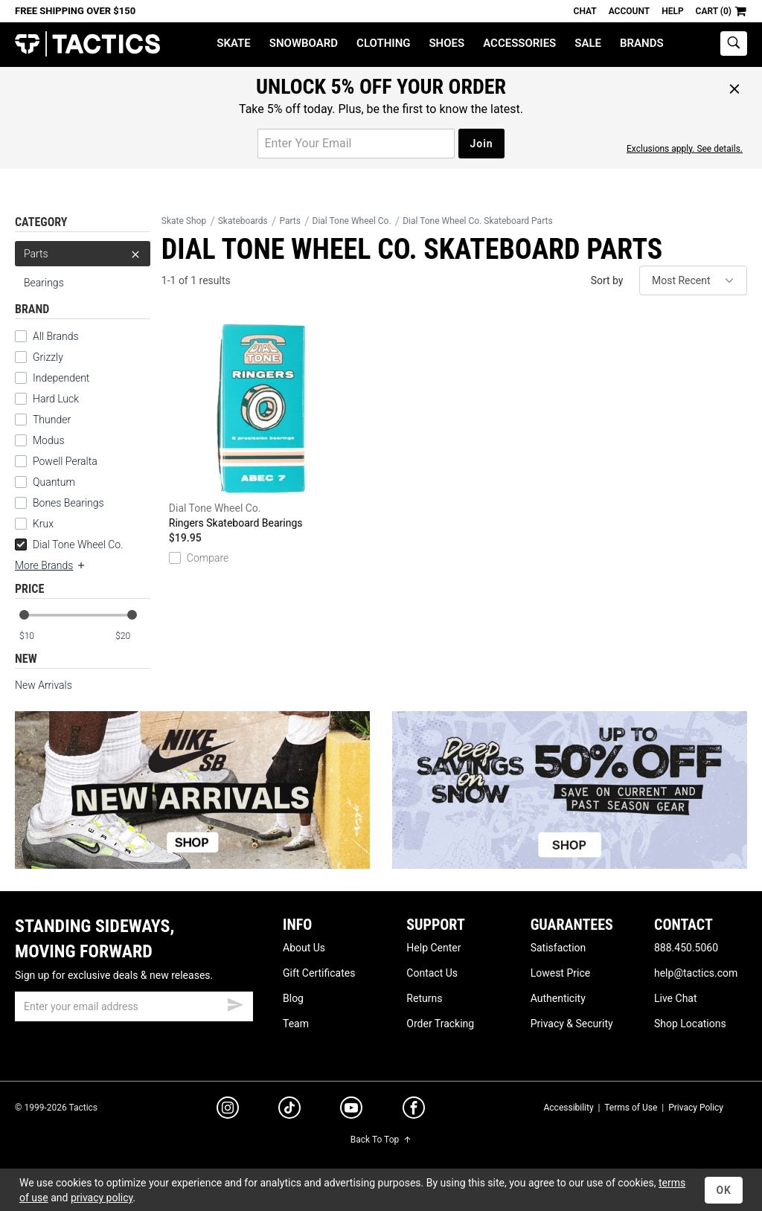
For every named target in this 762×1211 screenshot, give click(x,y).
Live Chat (675, 998)
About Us (304, 948)
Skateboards (243, 221)
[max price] (132, 636)
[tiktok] (289, 1110)
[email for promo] (356, 143)
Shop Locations (690, 1023)
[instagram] (228, 1110)
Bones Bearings (59, 503)
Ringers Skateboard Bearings (262, 422)
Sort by (607, 280)
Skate (233, 43)
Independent (52, 378)
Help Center (433, 948)
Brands (642, 43)
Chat (585, 11)
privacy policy (102, 1198)
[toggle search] (733, 43)
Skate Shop (183, 221)
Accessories (519, 43)
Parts (82, 253)
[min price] (36, 636)
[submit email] (235, 1003)
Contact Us (432, 973)
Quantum (45, 482)
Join (481, 144)
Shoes (446, 43)
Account (629, 11)
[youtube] (351, 1110)
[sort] (693, 280)
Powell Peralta (56, 461)
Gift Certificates (319, 973)
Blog (293, 998)
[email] (134, 1006)
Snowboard (303, 43)
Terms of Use (630, 1107)
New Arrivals (43, 685)
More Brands (50, 565)
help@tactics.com (695, 973)
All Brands (47, 336)
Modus (40, 440)
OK (723, 1190)
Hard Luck (47, 399)
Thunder (43, 419)
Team (296, 1023)
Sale (587, 43)
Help (672, 11)
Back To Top (381, 1139)
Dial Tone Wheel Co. (69, 544)
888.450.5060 (686, 948)
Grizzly (39, 357)
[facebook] (414, 1110)
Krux (34, 524)
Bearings (44, 283)
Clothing (383, 43)
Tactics (87, 44)
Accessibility (568, 1107)
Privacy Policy (695, 1107)
